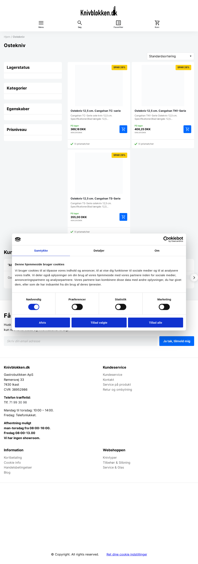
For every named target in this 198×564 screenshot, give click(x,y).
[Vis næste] (194, 277)
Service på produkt (117, 384)
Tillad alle (155, 322)
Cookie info (12, 462)
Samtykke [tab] (41, 250)
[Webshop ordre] (170, 56)
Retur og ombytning (117, 389)
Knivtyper (110, 457)
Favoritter (118, 27)
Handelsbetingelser (18, 467)
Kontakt (108, 380)
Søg (79, 27)
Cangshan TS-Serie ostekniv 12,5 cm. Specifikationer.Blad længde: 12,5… (99, 180)
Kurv (157, 27)
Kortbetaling (13, 457)
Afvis (42, 322)
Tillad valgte (99, 322)
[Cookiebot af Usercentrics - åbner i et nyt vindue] (166, 239)
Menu (41, 27)
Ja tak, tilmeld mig (176, 341)
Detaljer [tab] (99, 250)
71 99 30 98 (18, 402)
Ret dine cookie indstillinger (127, 554)
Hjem (7, 36)
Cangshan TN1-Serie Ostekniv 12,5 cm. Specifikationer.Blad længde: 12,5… (163, 92)
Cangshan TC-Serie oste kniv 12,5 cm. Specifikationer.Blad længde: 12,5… (99, 92)
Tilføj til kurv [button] (123, 129)
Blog (7, 472)
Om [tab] (156, 250)
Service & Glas (113, 467)
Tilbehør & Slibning (116, 462)
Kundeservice (112, 375)
